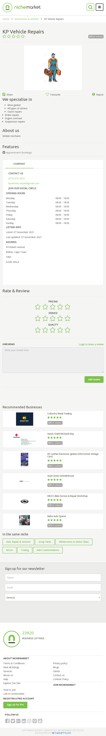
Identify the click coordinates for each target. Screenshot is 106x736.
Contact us (59, 675)
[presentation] (30, 610)
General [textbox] (10, 597)
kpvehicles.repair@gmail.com (23, 183)
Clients (56, 671)
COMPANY (19, 163)
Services (7, 671)
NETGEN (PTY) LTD (61, 733)
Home (6, 19)
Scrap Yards (44, 541)
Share (7, 94)
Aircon (9, 550)
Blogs (56, 667)
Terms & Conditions (14, 663)
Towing (25, 550)
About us (8, 675)
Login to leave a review (91, 344)
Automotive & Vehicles (27, 19)
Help (5, 679)
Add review (94, 379)
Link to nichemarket (13, 693)
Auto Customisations (48, 550)
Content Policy (61, 679)
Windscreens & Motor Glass (74, 541)
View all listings (11, 667)
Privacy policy (60, 663)
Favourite (53, 94)
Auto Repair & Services (18, 541)
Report (98, 94)
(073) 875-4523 (16, 178)
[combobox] (53, 597)
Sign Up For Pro (15, 704)
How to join (9, 689)
